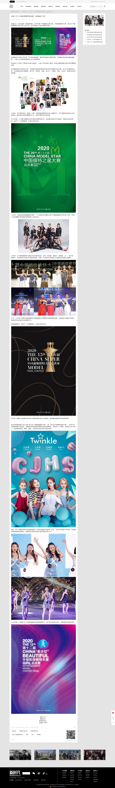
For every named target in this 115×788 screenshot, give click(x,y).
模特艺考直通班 (27, 780)
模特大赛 (14, 731)
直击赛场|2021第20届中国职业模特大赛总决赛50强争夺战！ (95, 34)
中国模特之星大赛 (23, 731)
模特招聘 (95, 781)
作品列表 (72, 775)
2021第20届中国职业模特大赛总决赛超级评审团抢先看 (95, 32)
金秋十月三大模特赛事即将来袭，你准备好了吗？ (41, 11)
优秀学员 (50, 6)
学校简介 (79, 6)
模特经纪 (87, 773)
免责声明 (77, 784)
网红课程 (43, 6)
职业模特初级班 (18, 780)
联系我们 (80, 779)
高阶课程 (36, 6)
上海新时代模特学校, (19, 727)
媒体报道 (87, 777)
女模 (32, 734)
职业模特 (39, 734)
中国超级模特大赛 (34, 731)
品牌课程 (64, 773)
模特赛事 (87, 775)
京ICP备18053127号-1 (69, 784)
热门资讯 (87, 30)
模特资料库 (95, 779)
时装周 (71, 781)
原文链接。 (27, 727)
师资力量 (65, 6)
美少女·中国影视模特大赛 (17, 734)
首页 (22, 6)
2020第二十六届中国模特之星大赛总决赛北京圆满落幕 (95, 39)
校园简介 (80, 773)
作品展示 (72, 6)
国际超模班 (36, 780)
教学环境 (80, 775)
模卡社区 (95, 777)
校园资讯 (58, 6)
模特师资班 (43, 780)
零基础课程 (28, 6)
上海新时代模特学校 (15, 11)
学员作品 (72, 779)
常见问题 (95, 773)
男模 (27, 734)
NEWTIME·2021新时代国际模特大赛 (95, 37)
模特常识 (95, 775)
